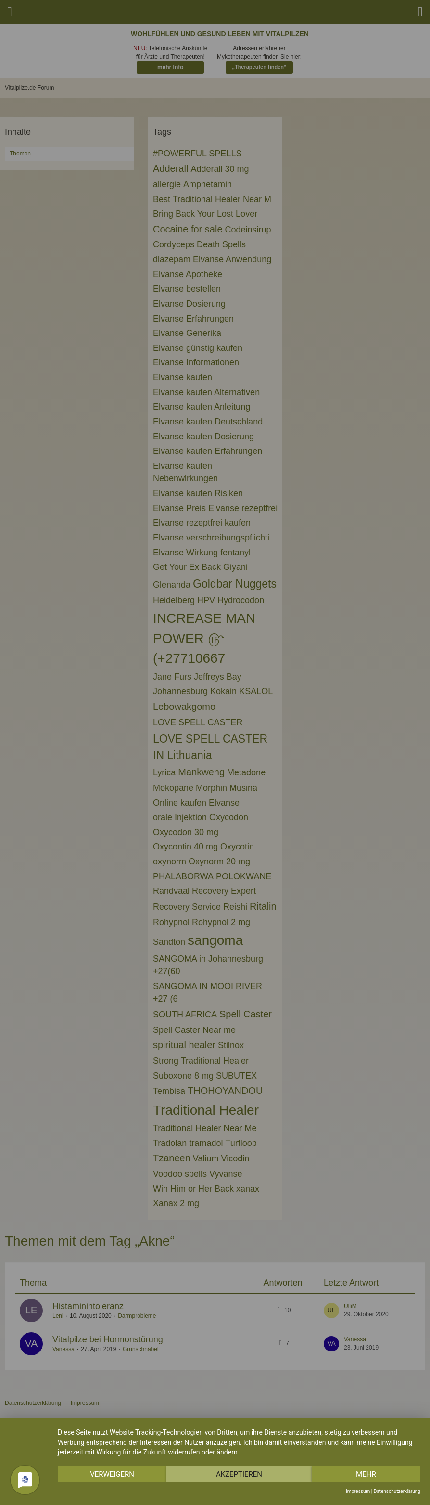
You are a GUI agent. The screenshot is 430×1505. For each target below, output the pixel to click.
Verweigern (112, 1474)
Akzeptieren (239, 1474)
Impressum (358, 1491)
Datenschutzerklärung (397, 1491)
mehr (366, 1474)
